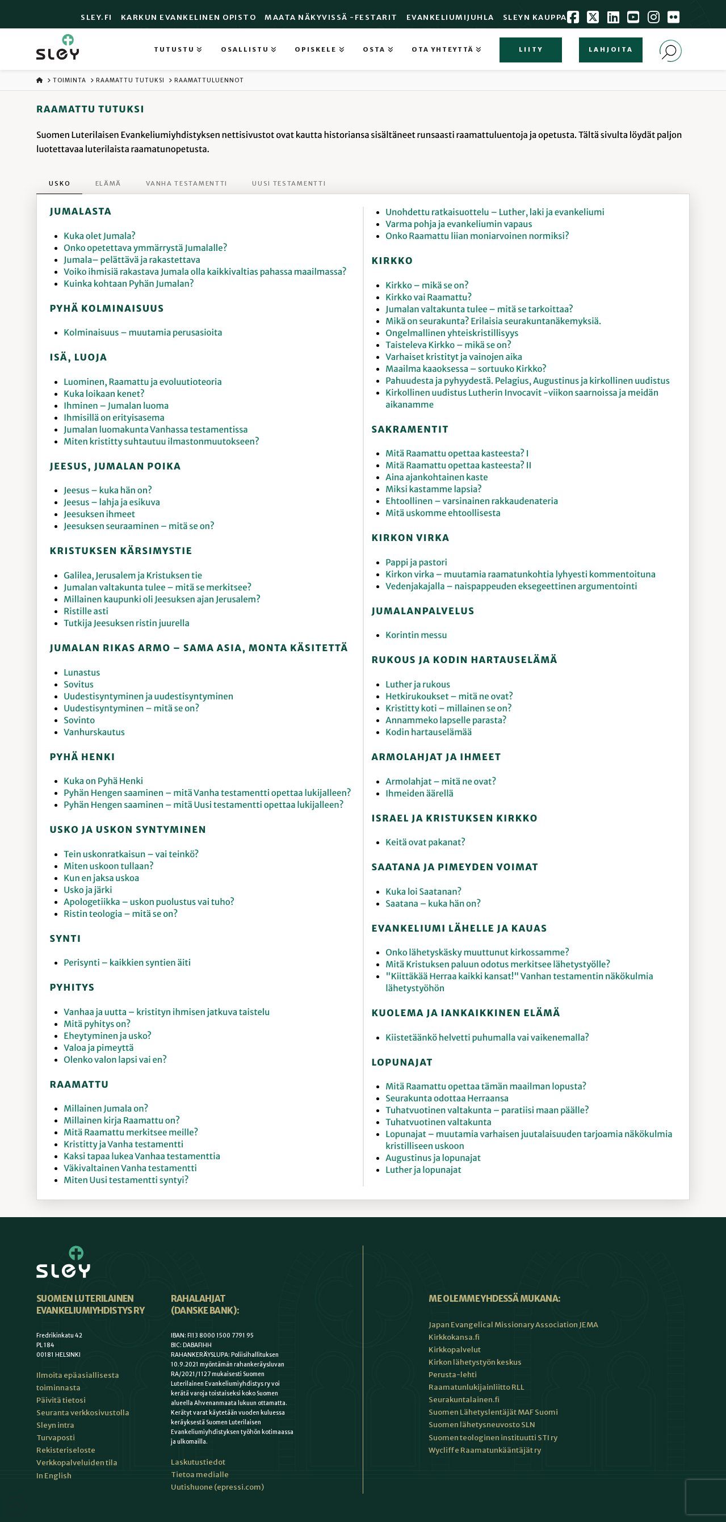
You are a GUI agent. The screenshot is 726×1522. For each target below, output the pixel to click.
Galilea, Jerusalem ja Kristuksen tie (133, 576)
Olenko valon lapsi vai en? (115, 1060)
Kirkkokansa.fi (454, 1337)
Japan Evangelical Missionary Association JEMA (513, 1325)
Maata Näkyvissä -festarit (331, 17)
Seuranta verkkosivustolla (82, 1413)
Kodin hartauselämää (428, 732)
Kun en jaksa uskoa (101, 878)
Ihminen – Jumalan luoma (116, 406)
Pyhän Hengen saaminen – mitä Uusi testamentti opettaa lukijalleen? (203, 805)
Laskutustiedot (198, 1462)
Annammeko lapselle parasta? (445, 720)
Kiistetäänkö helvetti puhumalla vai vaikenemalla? (487, 1038)
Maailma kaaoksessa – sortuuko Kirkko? (465, 369)
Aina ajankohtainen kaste (436, 477)
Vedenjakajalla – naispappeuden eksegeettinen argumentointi (511, 586)
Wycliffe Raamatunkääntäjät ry (485, 1450)
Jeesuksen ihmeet (99, 514)
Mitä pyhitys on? (97, 1024)
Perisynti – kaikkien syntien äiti (127, 963)
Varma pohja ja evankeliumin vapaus (458, 224)
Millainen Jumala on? (106, 1109)
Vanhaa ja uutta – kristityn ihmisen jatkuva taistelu (167, 1012)
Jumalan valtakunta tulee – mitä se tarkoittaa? (479, 309)
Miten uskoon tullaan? (108, 866)
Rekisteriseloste (65, 1450)
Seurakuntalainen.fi (464, 1399)
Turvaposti (55, 1438)
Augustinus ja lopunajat (433, 1158)
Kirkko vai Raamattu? (428, 297)
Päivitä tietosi (61, 1400)
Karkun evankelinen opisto (189, 17)
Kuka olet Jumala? (100, 236)
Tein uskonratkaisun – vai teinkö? (131, 854)
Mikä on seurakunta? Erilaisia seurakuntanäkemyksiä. (493, 321)
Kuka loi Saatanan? (423, 892)
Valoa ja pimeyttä (99, 1048)
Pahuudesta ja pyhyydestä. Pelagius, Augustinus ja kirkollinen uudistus (527, 381)
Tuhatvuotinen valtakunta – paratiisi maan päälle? (487, 1110)
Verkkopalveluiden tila (76, 1463)
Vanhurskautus (94, 732)
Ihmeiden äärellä (419, 794)
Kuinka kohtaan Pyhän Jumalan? (129, 284)
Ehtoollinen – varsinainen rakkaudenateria (471, 501)
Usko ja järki (88, 890)
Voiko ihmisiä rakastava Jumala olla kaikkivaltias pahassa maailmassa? (205, 272)
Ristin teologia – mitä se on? (121, 914)
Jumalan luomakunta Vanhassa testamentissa (155, 430)
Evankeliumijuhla (450, 17)
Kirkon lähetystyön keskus (475, 1362)
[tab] (59, 184)
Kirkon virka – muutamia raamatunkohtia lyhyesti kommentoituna (520, 574)
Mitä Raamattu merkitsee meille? (131, 1132)
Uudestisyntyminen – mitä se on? (131, 708)
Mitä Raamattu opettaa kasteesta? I (456, 453)
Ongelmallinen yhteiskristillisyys (451, 333)
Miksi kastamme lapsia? (433, 489)
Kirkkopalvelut (455, 1350)
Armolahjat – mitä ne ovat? (440, 782)
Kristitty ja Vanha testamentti (123, 1144)
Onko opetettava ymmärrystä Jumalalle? (145, 248)
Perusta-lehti (453, 1375)
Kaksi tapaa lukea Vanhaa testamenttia (142, 1156)
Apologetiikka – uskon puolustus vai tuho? (149, 902)
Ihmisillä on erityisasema (114, 418)
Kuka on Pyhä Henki (103, 781)
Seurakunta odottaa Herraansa (447, 1098)
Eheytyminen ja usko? (108, 1036)
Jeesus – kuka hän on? (108, 490)
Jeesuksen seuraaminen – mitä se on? (139, 526)
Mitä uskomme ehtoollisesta (443, 513)
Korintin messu (416, 635)
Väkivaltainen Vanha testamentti (130, 1168)
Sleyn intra (55, 1425)
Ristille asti (86, 611)
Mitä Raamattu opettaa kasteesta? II (458, 465)
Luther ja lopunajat (423, 1170)
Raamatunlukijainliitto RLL (476, 1387)
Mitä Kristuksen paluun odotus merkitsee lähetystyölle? (497, 964)
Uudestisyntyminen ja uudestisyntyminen (148, 696)
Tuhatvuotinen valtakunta (438, 1122)
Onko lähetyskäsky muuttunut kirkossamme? (477, 952)
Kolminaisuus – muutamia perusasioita (143, 333)
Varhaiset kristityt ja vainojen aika (453, 357)
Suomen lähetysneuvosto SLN (482, 1424)
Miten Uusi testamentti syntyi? (126, 1180)
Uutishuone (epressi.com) (217, 1487)
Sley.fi (96, 17)
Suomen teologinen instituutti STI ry (493, 1438)
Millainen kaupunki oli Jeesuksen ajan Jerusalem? (162, 599)
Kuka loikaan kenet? (104, 394)
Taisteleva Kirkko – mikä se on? (448, 345)
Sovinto (79, 720)
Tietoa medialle (200, 1474)
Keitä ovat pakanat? (425, 842)
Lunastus (82, 673)
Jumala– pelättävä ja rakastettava (132, 260)
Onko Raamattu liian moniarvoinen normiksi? (477, 236)
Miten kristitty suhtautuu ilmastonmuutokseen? (161, 442)
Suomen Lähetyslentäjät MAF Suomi (493, 1412)
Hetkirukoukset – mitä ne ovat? (449, 696)
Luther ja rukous (417, 685)
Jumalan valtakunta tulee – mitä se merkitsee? (157, 587)
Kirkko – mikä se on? (427, 285)
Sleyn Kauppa (535, 17)
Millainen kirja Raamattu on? (122, 1121)
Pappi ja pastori (416, 562)
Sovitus (79, 685)
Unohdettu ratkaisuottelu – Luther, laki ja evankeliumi (495, 212)
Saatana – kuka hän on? (433, 904)
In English (54, 1476)
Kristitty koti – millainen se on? (448, 708)
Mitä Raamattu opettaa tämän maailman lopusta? (485, 1086)
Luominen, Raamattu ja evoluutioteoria (143, 382)
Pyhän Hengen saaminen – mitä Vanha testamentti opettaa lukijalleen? (207, 793)
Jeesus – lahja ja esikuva (112, 502)
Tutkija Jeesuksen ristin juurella (127, 623)
